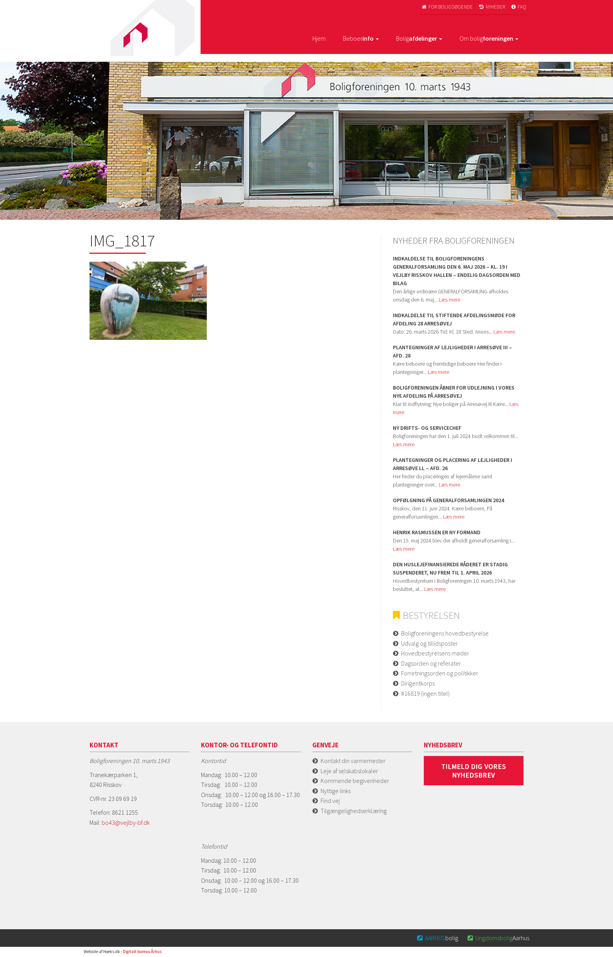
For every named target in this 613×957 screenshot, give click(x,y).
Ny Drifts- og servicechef (427, 427)
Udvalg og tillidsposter (429, 643)
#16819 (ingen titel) (425, 693)
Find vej (330, 800)
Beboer (361, 38)
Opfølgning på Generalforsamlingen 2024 (448, 500)
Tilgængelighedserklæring (354, 811)
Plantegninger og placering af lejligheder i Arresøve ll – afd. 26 (452, 464)
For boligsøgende (447, 7)
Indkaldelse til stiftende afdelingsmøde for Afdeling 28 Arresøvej (454, 319)
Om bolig (488, 38)
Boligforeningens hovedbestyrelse (445, 633)
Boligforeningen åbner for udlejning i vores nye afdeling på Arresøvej (453, 391)
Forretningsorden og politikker (439, 673)
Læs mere (449, 299)
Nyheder (491, 7)
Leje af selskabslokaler (349, 771)
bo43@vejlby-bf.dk (126, 822)
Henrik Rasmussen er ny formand (436, 532)
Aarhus (497, 938)
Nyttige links (336, 791)
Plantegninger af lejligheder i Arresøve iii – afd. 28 (452, 351)
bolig (437, 938)
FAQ (518, 7)
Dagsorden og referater (431, 663)
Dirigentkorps (418, 683)
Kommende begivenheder (355, 781)
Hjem (319, 38)
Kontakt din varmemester (353, 761)
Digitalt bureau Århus (142, 951)
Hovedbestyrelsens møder (435, 653)
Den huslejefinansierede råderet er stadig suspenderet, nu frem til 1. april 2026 (450, 568)
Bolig (419, 38)
